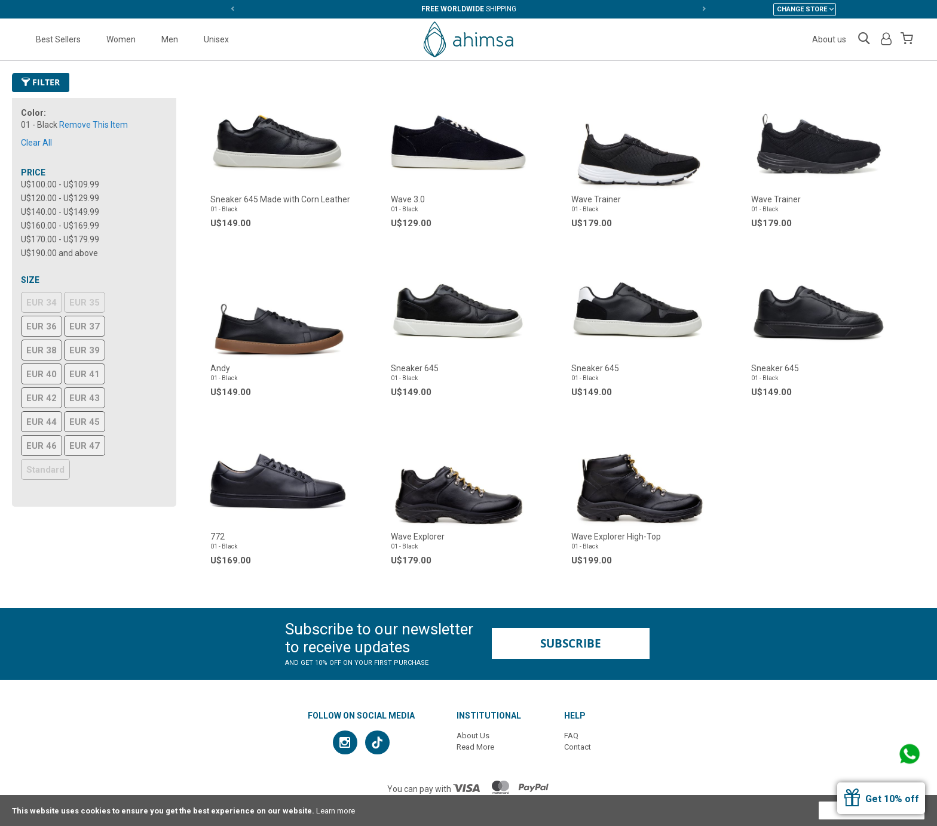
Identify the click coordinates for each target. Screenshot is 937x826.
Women (121, 39)
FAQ (571, 735)
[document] (468, 810)
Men (169, 39)
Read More (475, 746)
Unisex (216, 39)
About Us (473, 735)
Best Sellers (58, 39)
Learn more (335, 810)
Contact (577, 746)
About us (829, 39)
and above (59, 253)
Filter (41, 82)
